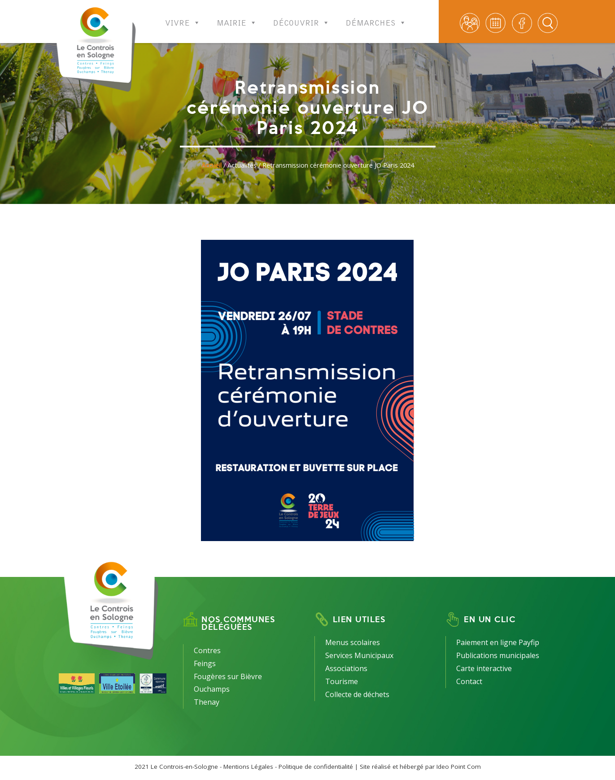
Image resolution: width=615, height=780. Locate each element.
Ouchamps (212, 689)
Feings (205, 663)
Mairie (237, 16)
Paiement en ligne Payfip (497, 642)
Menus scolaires (352, 642)
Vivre (183, 16)
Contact (469, 681)
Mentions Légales (248, 767)
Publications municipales (497, 655)
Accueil (211, 165)
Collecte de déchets (357, 694)
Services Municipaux (359, 655)
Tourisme (341, 681)
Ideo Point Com (458, 767)
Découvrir (301, 16)
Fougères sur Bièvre (228, 676)
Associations (346, 668)
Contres (207, 650)
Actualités (242, 165)
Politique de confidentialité (316, 767)
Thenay (206, 702)
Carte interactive (484, 668)
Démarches (376, 16)
